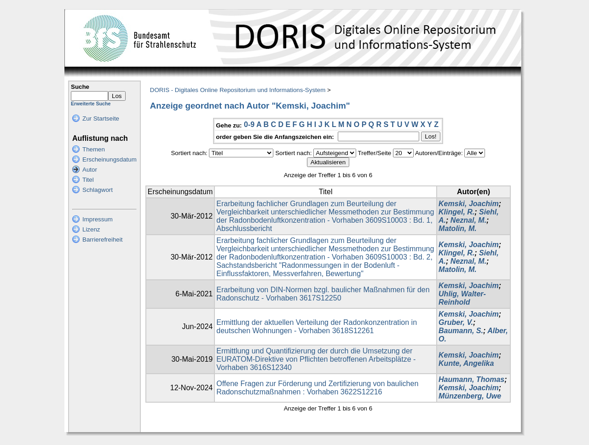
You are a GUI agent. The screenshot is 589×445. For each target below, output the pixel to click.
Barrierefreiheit (102, 239)
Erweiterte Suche (90, 103)
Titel (88, 179)
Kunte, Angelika (466, 363)
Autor (89, 169)
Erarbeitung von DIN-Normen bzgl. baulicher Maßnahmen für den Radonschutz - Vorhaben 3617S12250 (322, 294)
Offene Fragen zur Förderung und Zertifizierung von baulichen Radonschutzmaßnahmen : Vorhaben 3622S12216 (317, 388)
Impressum (97, 219)
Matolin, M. (458, 228)
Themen (93, 149)
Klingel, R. (456, 212)
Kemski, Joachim (469, 204)
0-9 (249, 124)
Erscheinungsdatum (109, 159)
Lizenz (91, 229)
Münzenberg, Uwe (470, 396)
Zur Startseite (100, 118)
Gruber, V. (456, 322)
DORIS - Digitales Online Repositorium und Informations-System (237, 90)
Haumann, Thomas (471, 379)
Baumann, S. (461, 331)
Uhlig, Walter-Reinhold (462, 298)
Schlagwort (97, 189)
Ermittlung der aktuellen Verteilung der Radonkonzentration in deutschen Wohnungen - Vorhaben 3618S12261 (316, 326)
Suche (80, 86)
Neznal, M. (468, 220)
